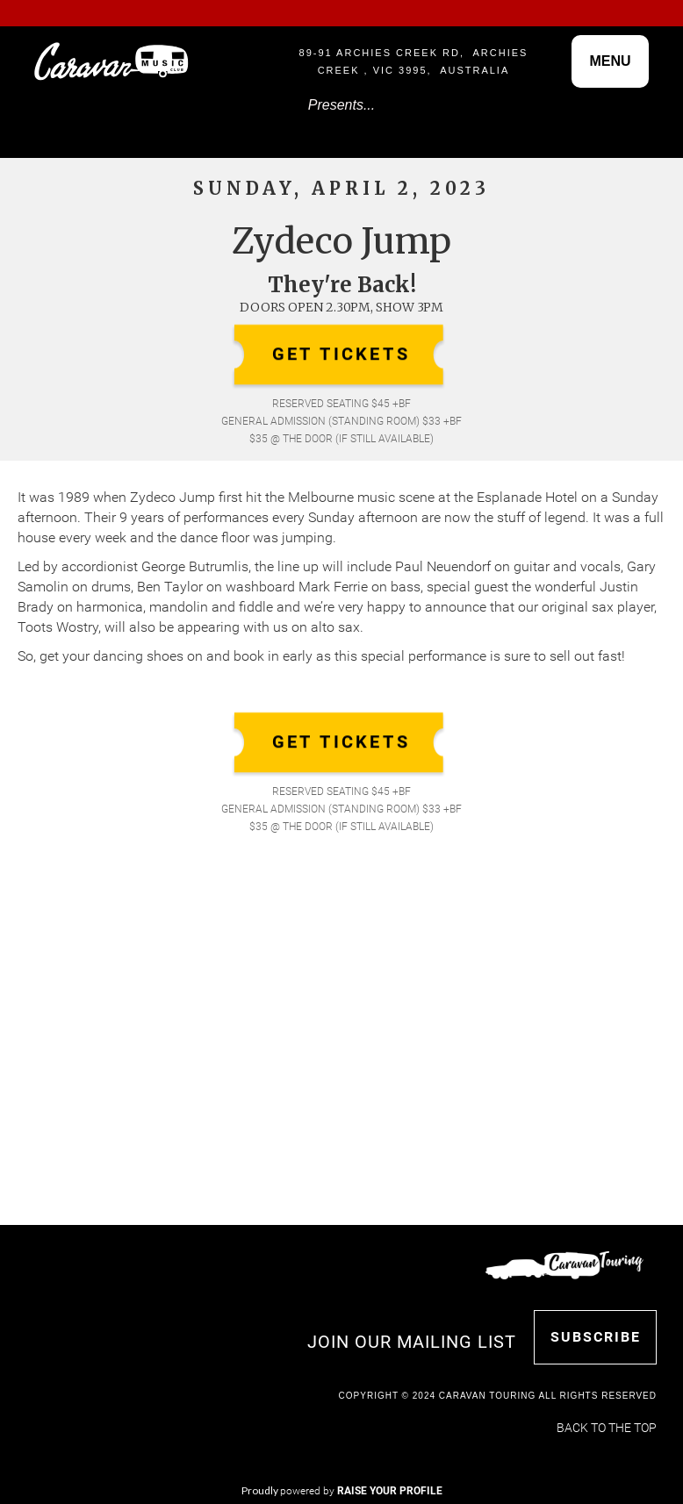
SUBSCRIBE (595, 1337)
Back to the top (607, 1428)
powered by (361, 1491)
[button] (610, 61)
